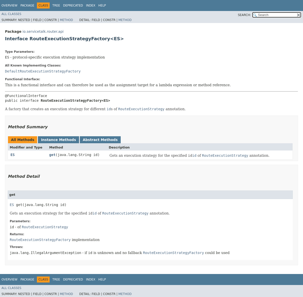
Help (102, 5)
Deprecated (73, 5)
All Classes (11, 14)
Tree (56, 5)
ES (12, 155)
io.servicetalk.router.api (43, 32)
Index (91, 5)
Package (27, 5)
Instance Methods (58, 140)
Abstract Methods (100, 140)
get (52, 155)
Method (66, 20)
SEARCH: (244, 15)
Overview (9, 5)
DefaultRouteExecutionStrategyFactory (43, 71)
